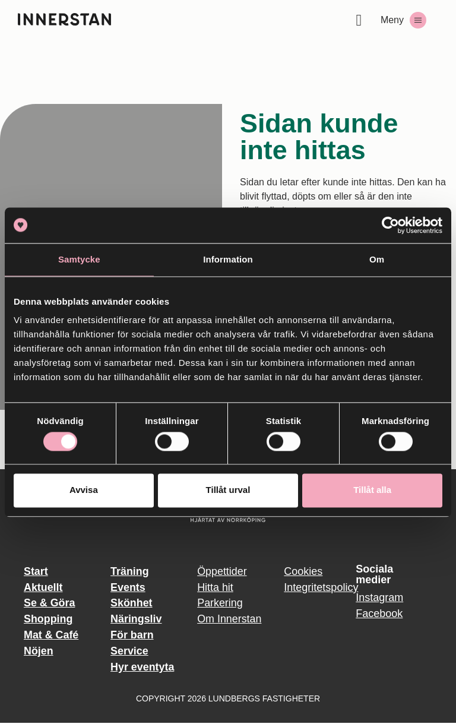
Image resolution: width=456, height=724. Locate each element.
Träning (129, 571)
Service (129, 651)
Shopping (48, 619)
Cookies (303, 571)
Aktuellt (43, 587)
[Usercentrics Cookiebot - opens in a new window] (390, 225)
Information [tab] (228, 259)
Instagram (379, 597)
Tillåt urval (228, 490)
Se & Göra (49, 603)
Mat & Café (51, 635)
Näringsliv (136, 619)
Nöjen (38, 651)
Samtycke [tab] (79, 259)
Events (127, 587)
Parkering (220, 603)
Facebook (379, 613)
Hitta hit (215, 587)
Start (36, 571)
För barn (132, 635)
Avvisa (83, 490)
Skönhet (131, 603)
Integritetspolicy (314, 587)
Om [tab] (376, 259)
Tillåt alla (372, 490)
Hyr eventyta (142, 668)
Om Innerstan (229, 619)
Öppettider (222, 571)
